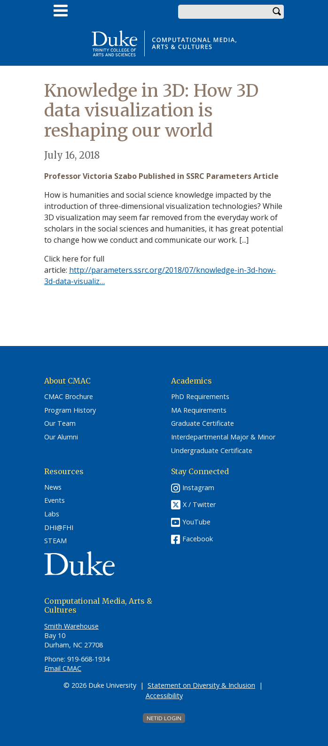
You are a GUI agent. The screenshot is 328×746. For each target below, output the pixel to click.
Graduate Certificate (202, 423)
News (53, 487)
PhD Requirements (200, 396)
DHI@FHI (58, 527)
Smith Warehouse (71, 626)
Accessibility (164, 695)
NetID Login (164, 718)
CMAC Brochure (68, 396)
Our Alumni (61, 437)
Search (277, 12)
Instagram (198, 487)
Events (54, 500)
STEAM (55, 541)
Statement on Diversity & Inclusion (201, 685)
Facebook (197, 538)
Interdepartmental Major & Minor (223, 437)
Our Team (60, 423)
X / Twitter (199, 504)
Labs (51, 514)
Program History (70, 410)
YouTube (196, 521)
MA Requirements (198, 410)
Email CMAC (62, 668)
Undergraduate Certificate (211, 450)
